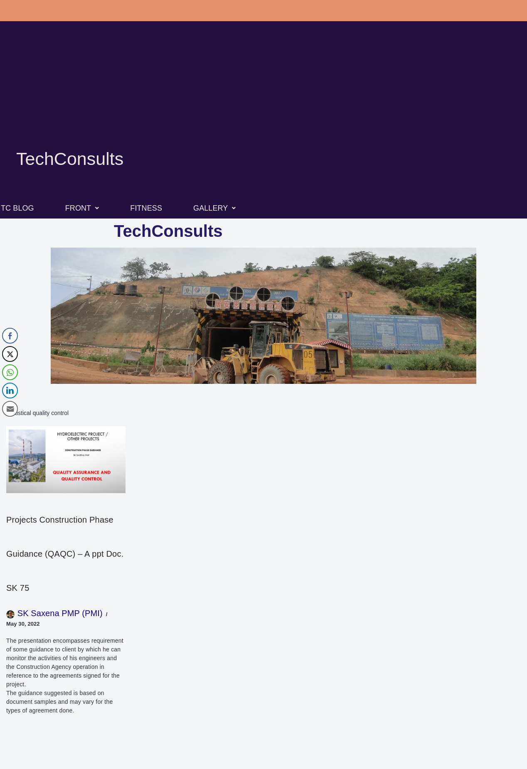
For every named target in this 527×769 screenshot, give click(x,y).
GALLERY (214, 208)
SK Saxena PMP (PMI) (60, 613)
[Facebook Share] (10, 336)
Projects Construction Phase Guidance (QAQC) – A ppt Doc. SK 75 (64, 553)
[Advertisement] (263, 95)
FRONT (82, 208)
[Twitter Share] (10, 354)
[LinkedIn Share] (10, 390)
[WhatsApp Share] (10, 372)
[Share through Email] (10, 409)
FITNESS (146, 208)
